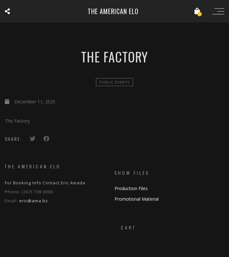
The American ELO (113, 11)
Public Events (114, 82)
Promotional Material (136, 199)
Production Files (131, 188)
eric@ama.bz (33, 201)
